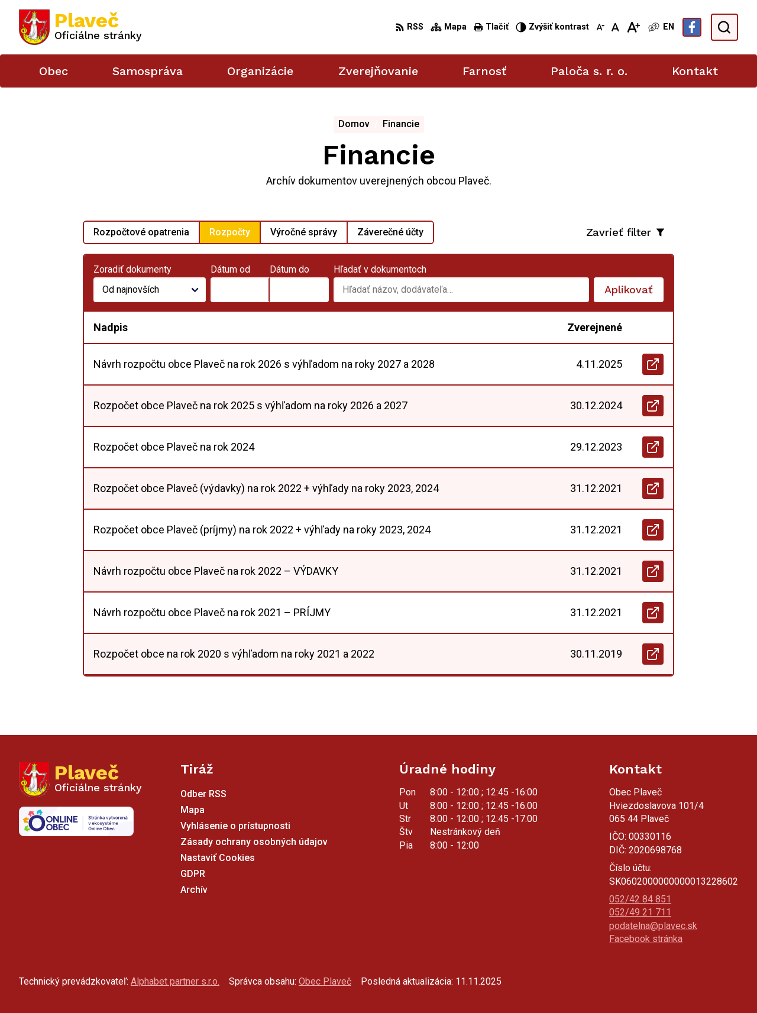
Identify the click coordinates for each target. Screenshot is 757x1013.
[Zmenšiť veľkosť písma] (600, 27)
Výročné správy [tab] (303, 232)
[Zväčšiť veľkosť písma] (633, 27)
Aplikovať (634, 292)
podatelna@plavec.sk (653, 925)
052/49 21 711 (640, 912)
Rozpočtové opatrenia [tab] (141, 232)
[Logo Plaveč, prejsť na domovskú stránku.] (80, 27)
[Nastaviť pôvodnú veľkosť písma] (615, 27)
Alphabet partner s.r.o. (175, 981)
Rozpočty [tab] (229, 232)
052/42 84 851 (640, 899)
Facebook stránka (645, 938)
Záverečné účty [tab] (390, 232)
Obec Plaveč (325, 981)
